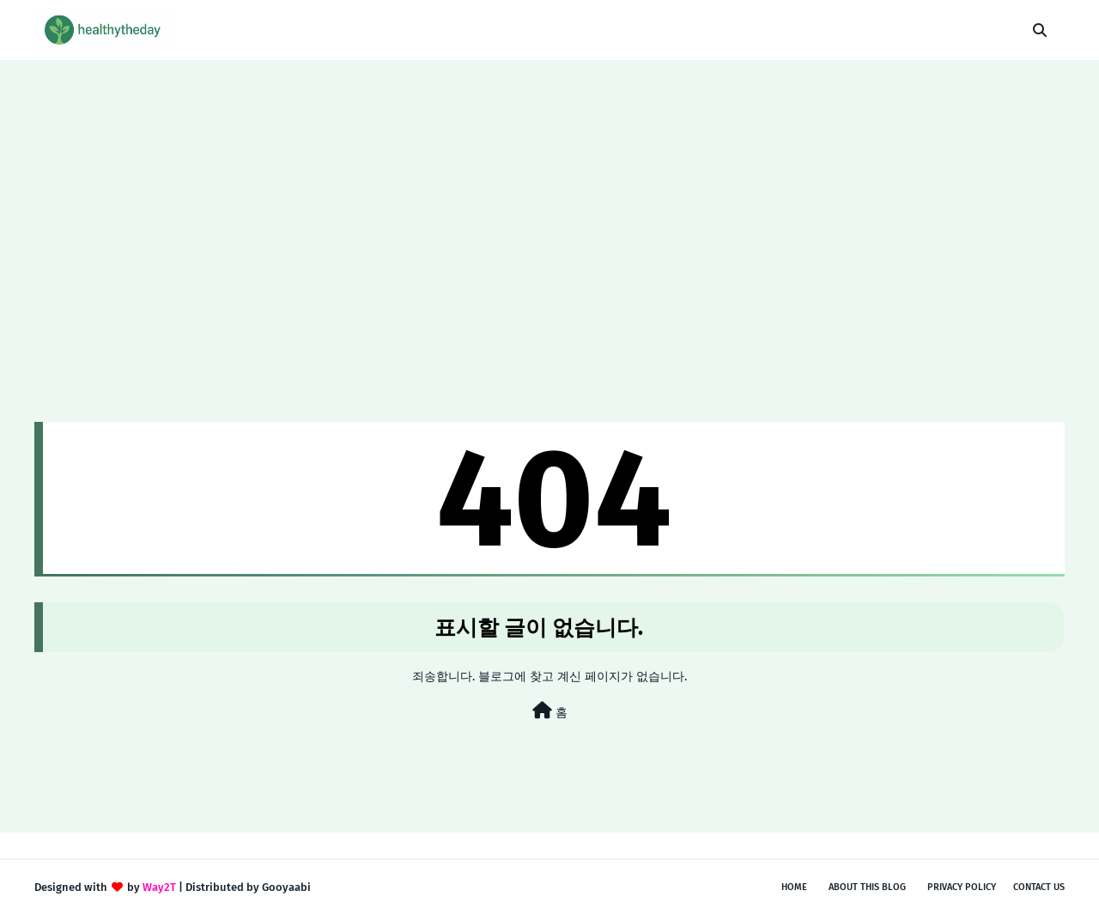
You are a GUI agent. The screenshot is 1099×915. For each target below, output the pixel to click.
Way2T (159, 887)
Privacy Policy (961, 887)
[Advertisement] (549, 190)
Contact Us (1039, 887)
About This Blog (867, 887)
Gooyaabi (286, 887)
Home (794, 887)
